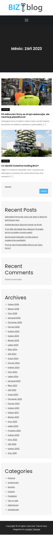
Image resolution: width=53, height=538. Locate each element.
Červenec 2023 (15, 399)
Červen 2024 (14, 363)
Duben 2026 (13, 304)
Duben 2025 (13, 336)
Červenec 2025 (15, 322)
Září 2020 (12, 444)
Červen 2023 (13, 403)
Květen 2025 (13, 331)
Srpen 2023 (13, 394)
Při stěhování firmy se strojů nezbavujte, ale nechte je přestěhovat (25, 115)
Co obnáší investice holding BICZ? (20, 165)
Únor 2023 (12, 421)
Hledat (8, 187)
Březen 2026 (13, 309)
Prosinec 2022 (14, 430)
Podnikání (12, 496)
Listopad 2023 (14, 381)
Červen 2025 (14, 327)
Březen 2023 (13, 417)
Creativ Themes (32, 529)
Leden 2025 (13, 345)
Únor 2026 (12, 313)
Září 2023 (12, 390)
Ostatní (5, 109)
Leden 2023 (13, 426)
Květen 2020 (13, 448)
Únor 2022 (12, 439)
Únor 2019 (12, 453)
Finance (11, 478)
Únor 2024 (12, 372)
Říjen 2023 (12, 385)
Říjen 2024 (12, 349)
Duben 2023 (13, 412)
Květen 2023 (13, 408)
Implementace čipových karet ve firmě (23, 224)
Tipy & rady (13, 500)
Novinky (11, 487)
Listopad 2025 (14, 318)
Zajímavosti (13, 505)
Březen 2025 (13, 340)
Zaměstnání (13, 509)
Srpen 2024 (13, 358)
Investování (13, 482)
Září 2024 (12, 354)
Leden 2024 (13, 376)
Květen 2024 (13, 367)
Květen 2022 (13, 435)
